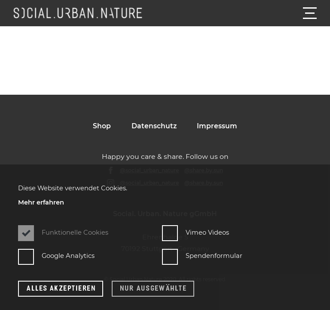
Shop (102, 126)
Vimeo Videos (195, 232)
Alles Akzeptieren (61, 287)
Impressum (217, 126)
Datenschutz (154, 126)
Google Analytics (56, 256)
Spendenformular (202, 256)
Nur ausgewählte (153, 287)
